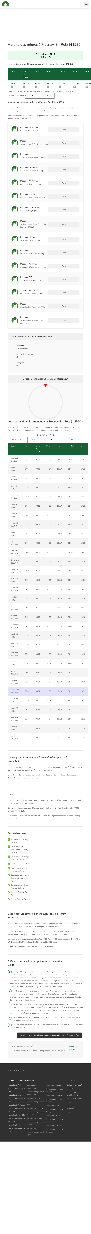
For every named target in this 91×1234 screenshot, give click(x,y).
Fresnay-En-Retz (73, 1029)
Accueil (22, 1029)
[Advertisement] (42, 23)
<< (36, 429)
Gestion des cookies (74, 1093)
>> (54, 429)
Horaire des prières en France (38, 1029)
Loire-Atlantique (58, 1029)
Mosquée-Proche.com (18, 1064)
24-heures (75, 434)
